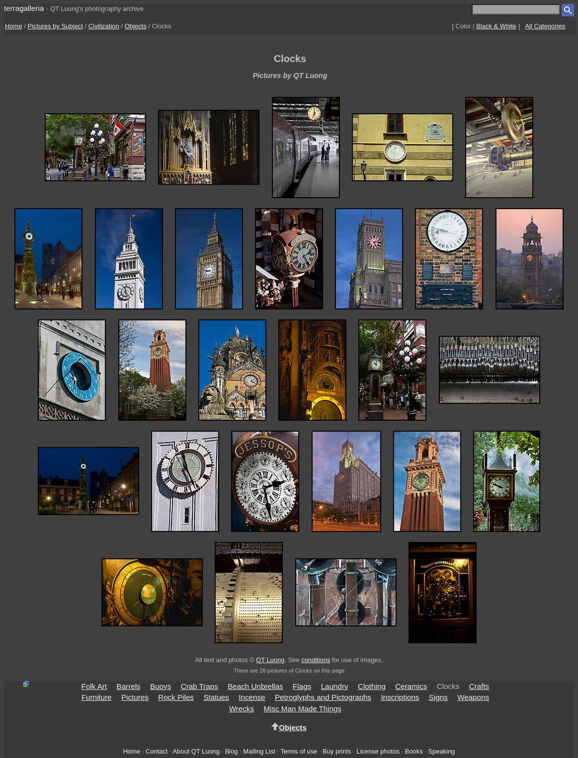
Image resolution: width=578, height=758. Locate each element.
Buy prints (337, 751)
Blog (231, 751)
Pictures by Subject (55, 26)
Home (13, 26)
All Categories (545, 26)
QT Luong (270, 660)
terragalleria (24, 8)
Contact (156, 751)
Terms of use (298, 751)
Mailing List (259, 751)
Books (414, 751)
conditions (315, 660)
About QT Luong (195, 751)
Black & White (496, 26)
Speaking (441, 751)
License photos (378, 751)
